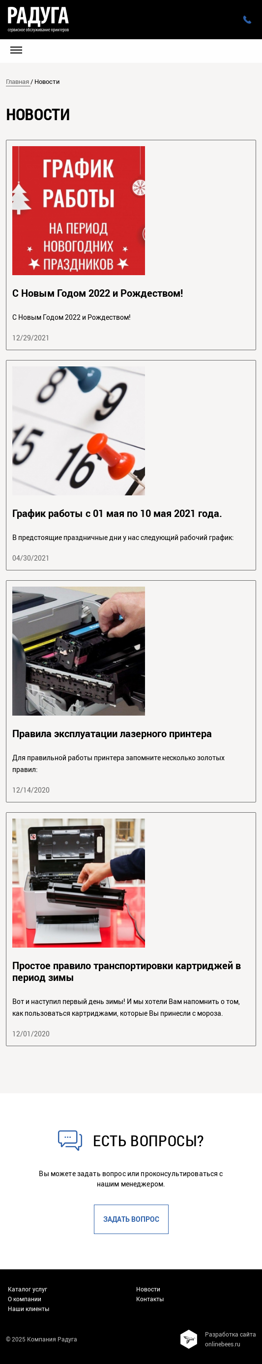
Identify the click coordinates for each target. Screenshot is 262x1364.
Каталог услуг (27, 1289)
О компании (24, 1299)
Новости (148, 1289)
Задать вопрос (131, 1219)
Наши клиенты (28, 1309)
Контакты (150, 1299)
